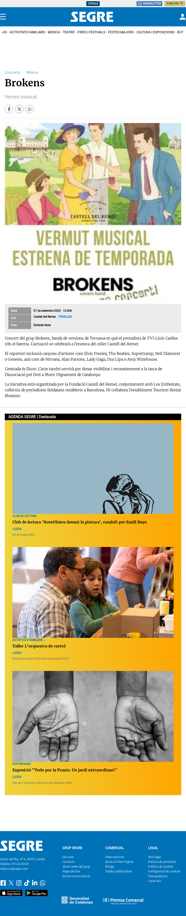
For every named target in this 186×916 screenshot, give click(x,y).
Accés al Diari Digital (119, 861)
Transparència (157, 876)
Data (14, 310)
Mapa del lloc (71, 871)
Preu (14, 325)
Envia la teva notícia (76, 876)
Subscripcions (114, 857)
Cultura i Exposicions (155, 32)
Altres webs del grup (76, 866)
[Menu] (3, 17)
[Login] (182, 17)
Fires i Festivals (91, 32)
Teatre (69, 32)
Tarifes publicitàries (118, 871)
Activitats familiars (27, 32)
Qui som (68, 857)
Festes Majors (121, 32)
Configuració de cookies (164, 871)
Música (54, 32)
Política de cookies (161, 866)
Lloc (13, 318)
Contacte (68, 861)
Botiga (109, 866)
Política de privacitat (162, 861)
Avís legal (154, 857)
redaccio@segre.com (14, 868)
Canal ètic (154, 881)
